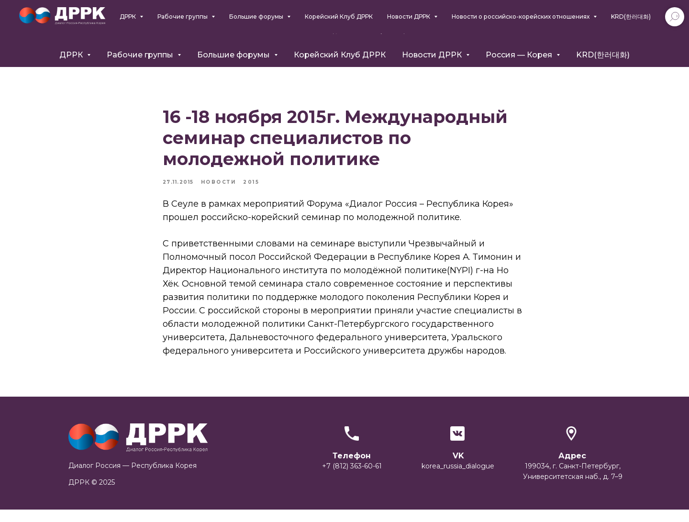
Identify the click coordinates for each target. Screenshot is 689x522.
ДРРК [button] (72, 54)
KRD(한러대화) (603, 54)
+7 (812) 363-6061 (553, 26)
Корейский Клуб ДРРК (340, 54)
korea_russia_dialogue (458, 478)
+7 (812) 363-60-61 (352, 478)
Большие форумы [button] (234, 54)
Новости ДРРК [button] (433, 54)
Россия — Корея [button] (520, 54)
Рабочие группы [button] (141, 54)
